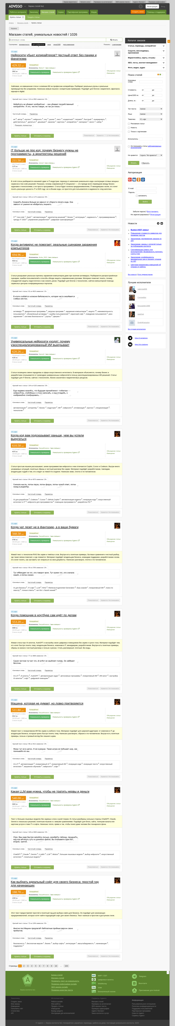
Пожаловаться (89, 135)
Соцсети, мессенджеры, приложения (138, 52)
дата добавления (38, 44)
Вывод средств (57, 1011)
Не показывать (114, 135)
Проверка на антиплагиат (103, 2)
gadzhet (141, 314)
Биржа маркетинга (70, 2)
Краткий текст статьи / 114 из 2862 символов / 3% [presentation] (30, 99)
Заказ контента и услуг (100, 1013)
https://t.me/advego (141, 338)
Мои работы (56, 1004)
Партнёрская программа (78, 12)
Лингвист (98, 1011)
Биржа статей (56, 975)
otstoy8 (41, 163)
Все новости (132, 274)
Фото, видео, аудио (136, 68)
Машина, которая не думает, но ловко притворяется (47, 703)
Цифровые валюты (103, 980)
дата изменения (68, 44)
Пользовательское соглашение (144, 1004)
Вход (163, 6)
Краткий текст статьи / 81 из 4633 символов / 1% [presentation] (29, 291)
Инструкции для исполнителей (63, 1013)
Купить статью (15, 17)
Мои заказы (15, 1004)
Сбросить (146, 163)
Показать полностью (23, 125)
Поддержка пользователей (142, 1009)
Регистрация (152, 6)
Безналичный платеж (103, 992)
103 (66, 966)
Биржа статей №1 (36, 6)
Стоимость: (132, 90)
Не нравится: (133, 155)
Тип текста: (132, 109)
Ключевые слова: (132, 81)
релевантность (24, 44)
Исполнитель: (133, 139)
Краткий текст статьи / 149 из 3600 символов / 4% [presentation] (30, 832)
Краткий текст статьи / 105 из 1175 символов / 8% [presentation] (30, 197)
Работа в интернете (18, 12)
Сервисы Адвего (138, 1016)
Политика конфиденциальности (144, 1006)
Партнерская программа (141, 1011)
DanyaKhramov (44, 448)
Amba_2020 (43, 257)
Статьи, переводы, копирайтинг (142, 46)
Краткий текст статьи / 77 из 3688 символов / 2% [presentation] (29, 656)
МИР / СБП (99, 976)
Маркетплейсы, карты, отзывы (141, 58)
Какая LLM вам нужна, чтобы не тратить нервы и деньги (50, 791)
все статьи (50, 68)
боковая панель (168, 41)
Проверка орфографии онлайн (64, 984)
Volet (97, 988)
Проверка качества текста (62, 990)
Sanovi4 (41, 354)
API (12, 1013)
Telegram (139, 976)
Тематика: (132, 119)
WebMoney (99, 984)
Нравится (100, 135)
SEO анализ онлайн (59, 987)
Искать (134, 163)
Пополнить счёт (17, 1009)
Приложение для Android (146, 990)
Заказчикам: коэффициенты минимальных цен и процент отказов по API (146, 259)
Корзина (14, 28)
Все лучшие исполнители (137, 329)
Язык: (130, 114)
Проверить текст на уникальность (65, 981)
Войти (145, 202)
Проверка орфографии (157, 2)
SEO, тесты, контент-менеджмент (142, 63)
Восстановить (152, 212)
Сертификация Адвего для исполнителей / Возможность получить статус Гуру (147, 252)
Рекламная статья (138, 124)
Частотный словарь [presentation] (19, 114)
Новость (134, 127)
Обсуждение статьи (113, 71)
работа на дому (99, 1023)
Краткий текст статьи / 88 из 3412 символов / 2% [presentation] (29, 744)
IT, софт (14, 51)
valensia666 (142, 289)
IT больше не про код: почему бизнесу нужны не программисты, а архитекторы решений (44, 152)
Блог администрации (145, 274)
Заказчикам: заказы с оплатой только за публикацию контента (146, 245)
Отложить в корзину (42, 136)
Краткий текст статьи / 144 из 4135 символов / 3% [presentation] (30, 385)
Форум (94, 12)
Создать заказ (138, 12)
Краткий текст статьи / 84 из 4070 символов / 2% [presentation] (29, 479)
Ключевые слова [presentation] (18, 212)
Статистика (15, 1011)
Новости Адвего (138, 1013)
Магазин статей (48, 12)
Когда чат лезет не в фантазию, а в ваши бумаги (44, 527)
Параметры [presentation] (34, 114)
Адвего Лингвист (139, 2)
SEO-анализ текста (122, 2)
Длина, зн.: (132, 100)
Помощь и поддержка (156, 12)
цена (49, 44)
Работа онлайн (57, 1002)
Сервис (61, 12)
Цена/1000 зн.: (133, 95)
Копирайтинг (34, 65)
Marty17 (41, 68)
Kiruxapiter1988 (144, 306)
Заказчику (34, 12)
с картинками (116, 44)
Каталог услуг (85, 2)
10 (56, 966)
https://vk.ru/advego (141, 344)
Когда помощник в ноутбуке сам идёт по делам (43, 615)
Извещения (111, 73)
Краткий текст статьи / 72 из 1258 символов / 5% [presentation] (29, 923)
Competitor (142, 297)
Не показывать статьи (146, 146)
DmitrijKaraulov (144, 322)
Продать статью (33, 17)
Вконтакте (139, 983)
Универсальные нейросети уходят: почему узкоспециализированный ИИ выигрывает (40, 343)
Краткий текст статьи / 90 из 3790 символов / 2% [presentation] (29, 567)
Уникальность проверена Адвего (65, 72)
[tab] (30, 99)
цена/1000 (56, 44)
